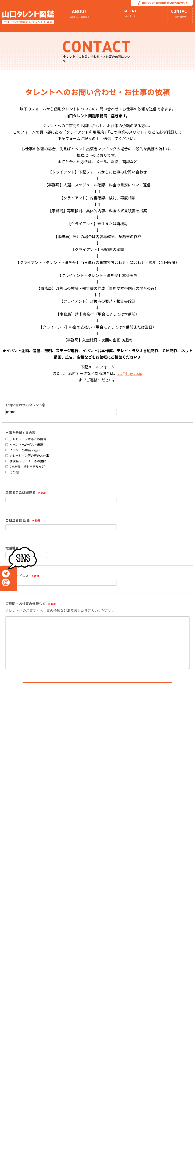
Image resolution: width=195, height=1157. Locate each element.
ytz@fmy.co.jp (129, 373)
